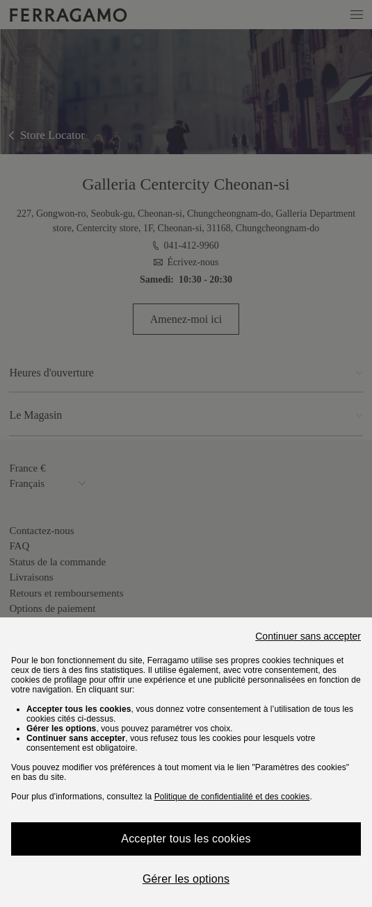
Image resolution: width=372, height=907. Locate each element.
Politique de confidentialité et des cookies (232, 796)
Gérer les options (186, 879)
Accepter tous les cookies (185, 838)
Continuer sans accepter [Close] (308, 636)
